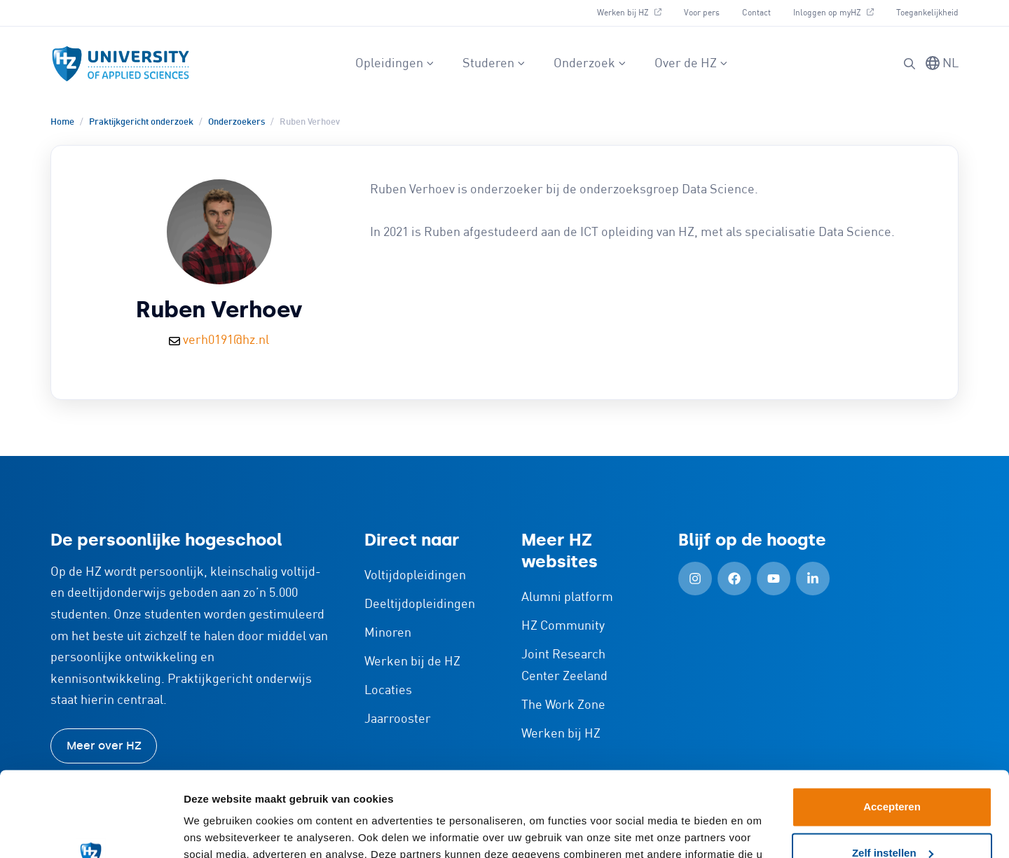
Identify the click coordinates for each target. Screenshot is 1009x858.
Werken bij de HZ (412, 662)
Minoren (387, 633)
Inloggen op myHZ (833, 13)
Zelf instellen (892, 773)
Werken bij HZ (629, 13)
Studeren (494, 63)
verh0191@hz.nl (226, 340)
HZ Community (563, 626)
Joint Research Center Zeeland (564, 666)
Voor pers (702, 13)
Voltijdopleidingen (415, 575)
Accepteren (892, 727)
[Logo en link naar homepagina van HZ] (120, 63)
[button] (909, 64)
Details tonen (217, 830)
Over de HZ (691, 63)
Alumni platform (567, 597)
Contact (756, 13)
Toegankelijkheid (927, 13)
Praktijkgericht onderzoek (141, 122)
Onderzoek (590, 63)
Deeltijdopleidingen (419, 604)
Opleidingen (394, 63)
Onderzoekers (236, 122)
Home (62, 122)
